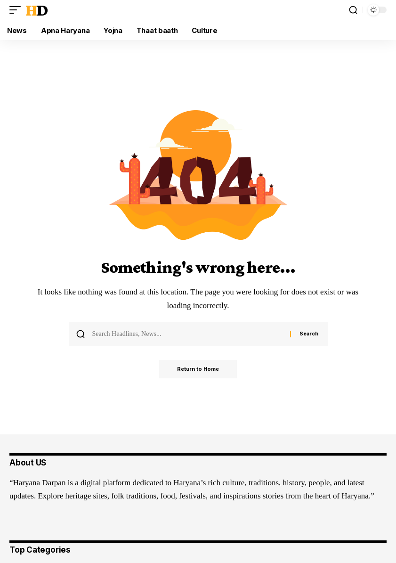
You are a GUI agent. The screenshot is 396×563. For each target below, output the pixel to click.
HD (36, 9)
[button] (17, 10)
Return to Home (198, 369)
